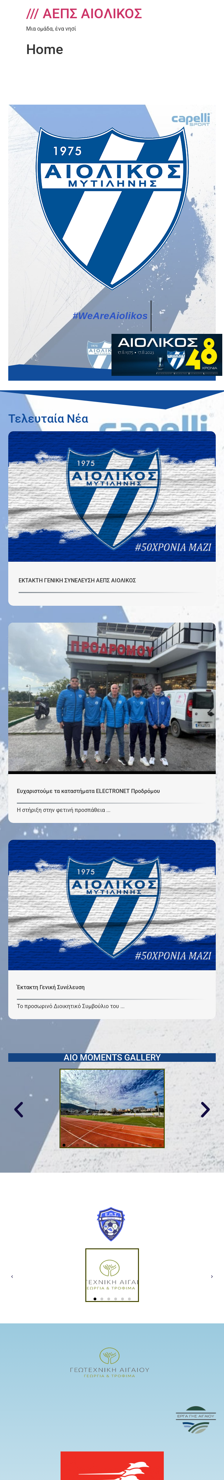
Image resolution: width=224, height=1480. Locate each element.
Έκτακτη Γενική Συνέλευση (51, 987)
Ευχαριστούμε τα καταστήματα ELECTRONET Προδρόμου (88, 791)
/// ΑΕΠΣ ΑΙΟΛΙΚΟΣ (84, 14)
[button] (18, 1109)
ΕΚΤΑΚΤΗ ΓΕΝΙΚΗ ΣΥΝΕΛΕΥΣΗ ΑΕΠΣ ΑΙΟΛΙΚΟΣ (77, 580)
